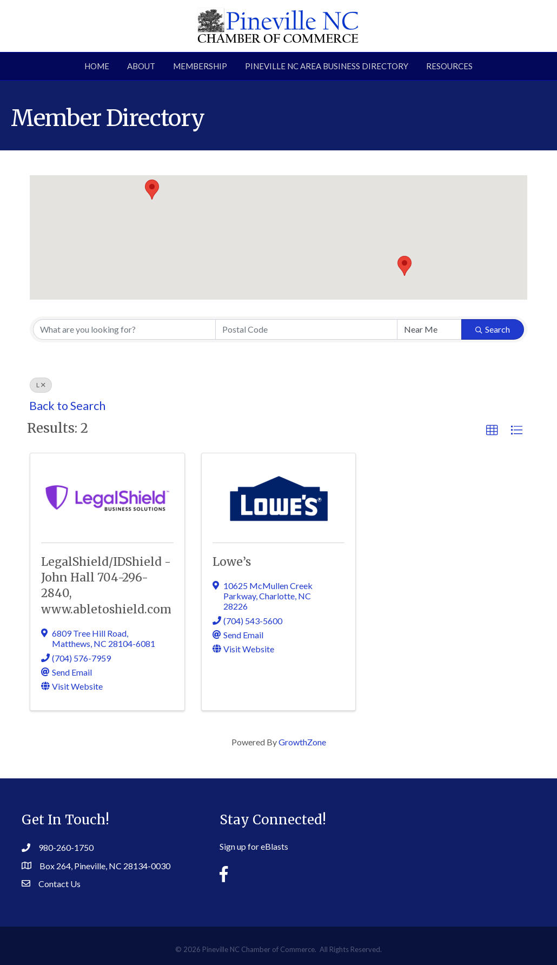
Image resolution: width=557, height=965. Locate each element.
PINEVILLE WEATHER (457, 840)
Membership (200, 66)
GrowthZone (302, 742)
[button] (404, 266)
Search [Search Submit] (492, 329)
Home (96, 66)
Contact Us (59, 883)
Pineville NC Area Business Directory (326, 66)
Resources (449, 66)
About (141, 66)
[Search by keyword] (124, 329)
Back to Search (67, 406)
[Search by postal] (306, 329)
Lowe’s (232, 561)
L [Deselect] (40, 385)
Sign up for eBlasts (254, 846)
